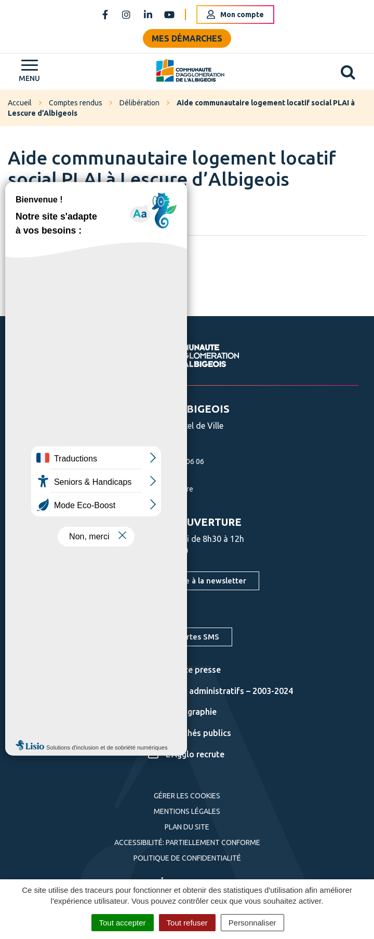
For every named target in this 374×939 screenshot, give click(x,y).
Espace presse (184, 669)
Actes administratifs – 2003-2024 (220, 691)
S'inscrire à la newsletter (201, 580)
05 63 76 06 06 (168, 461)
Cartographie (182, 711)
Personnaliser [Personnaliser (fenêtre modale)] (252, 922)
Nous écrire (162, 489)
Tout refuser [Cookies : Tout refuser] (187, 922)
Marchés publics (189, 733)
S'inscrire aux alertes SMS (172, 636)
